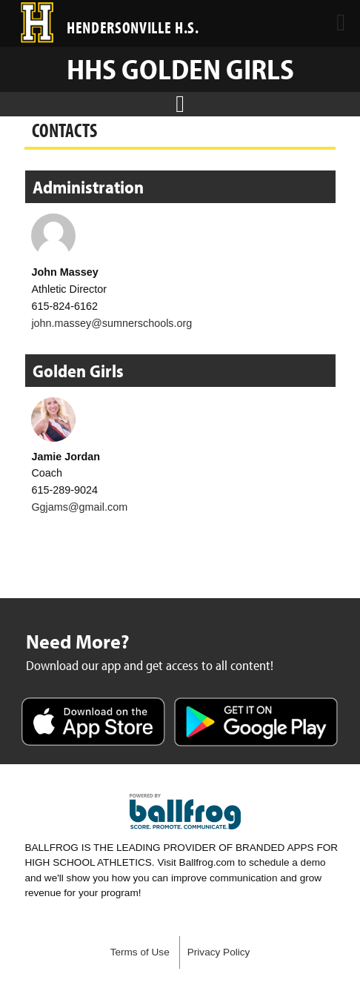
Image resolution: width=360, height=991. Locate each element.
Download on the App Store (93, 723)
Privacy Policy (218, 952)
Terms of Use (140, 952)
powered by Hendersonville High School (185, 811)
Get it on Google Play (256, 723)
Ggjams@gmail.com (79, 507)
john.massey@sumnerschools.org (111, 323)
